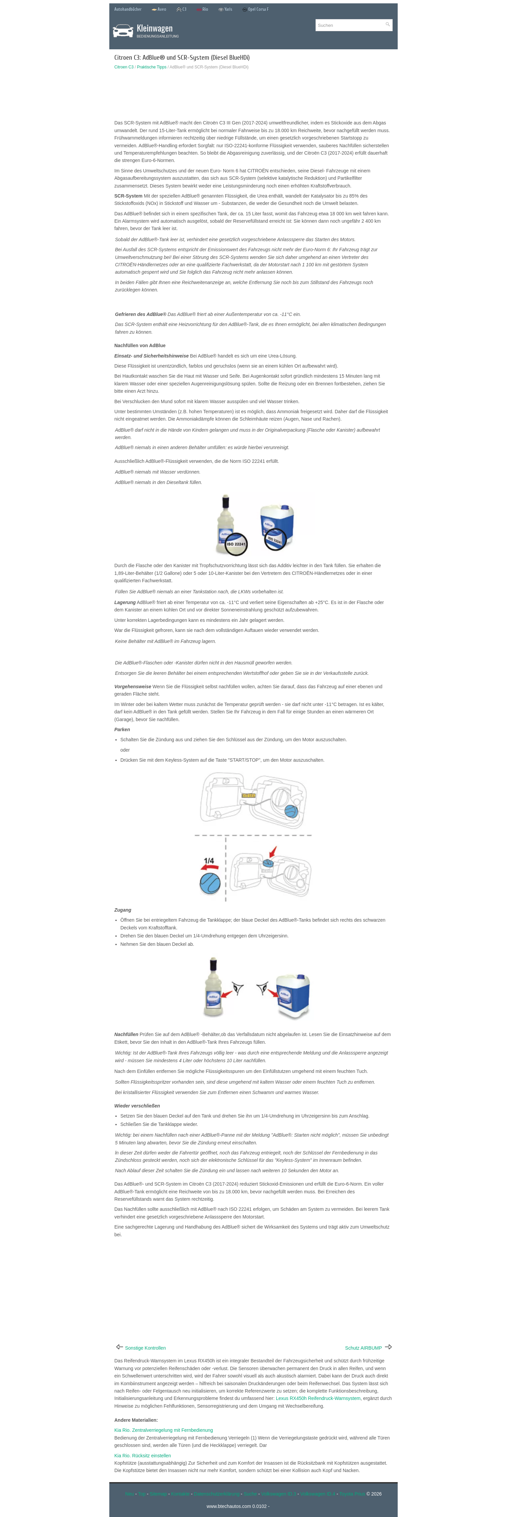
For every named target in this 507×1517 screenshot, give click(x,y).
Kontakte (180, 1494)
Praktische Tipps (151, 67)
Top (142, 1494)
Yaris (225, 9)
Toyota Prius (352, 1494)
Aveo (159, 9)
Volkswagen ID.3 (278, 1494)
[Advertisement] (253, 96)
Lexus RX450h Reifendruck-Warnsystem (318, 1398)
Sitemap (158, 1494)
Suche (250, 1494)
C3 (181, 9)
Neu (129, 1494)
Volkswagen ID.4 (317, 1494)
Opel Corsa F (255, 9)
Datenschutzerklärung (216, 1494)
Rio (202, 9)
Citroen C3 (123, 67)
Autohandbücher (128, 9)
